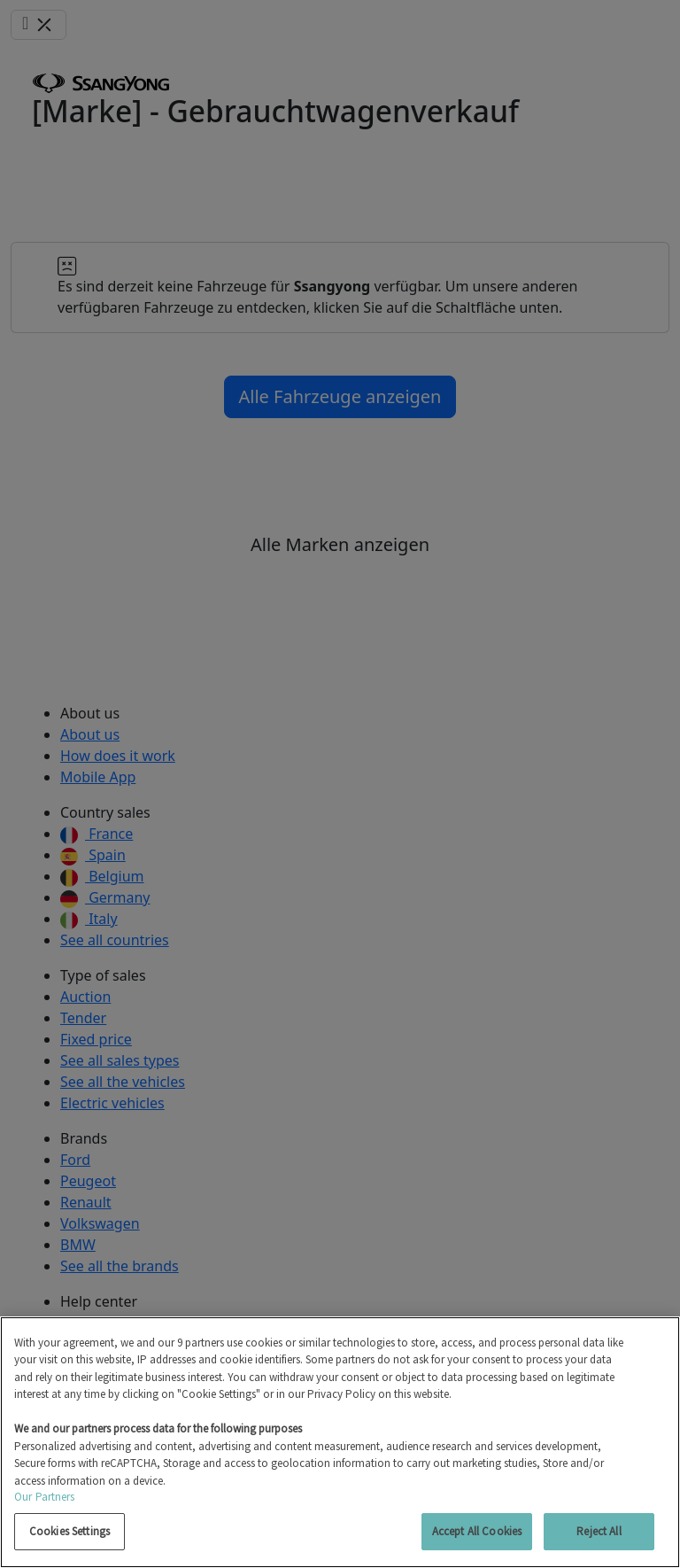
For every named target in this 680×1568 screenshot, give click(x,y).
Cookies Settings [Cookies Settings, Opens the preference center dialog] (69, 1531)
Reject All (598, 1531)
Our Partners (44, 1496)
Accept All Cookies (477, 1531)
